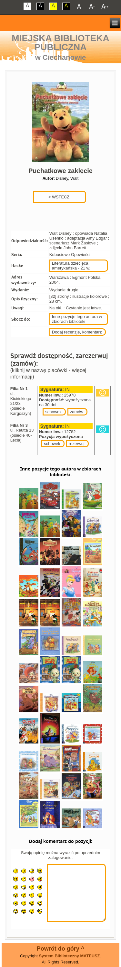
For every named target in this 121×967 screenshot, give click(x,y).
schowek (53, 411)
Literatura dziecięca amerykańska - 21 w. (71, 265)
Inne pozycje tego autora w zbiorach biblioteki (77, 319)
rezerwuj (77, 443)
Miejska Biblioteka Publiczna (60, 42)
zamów (76, 411)
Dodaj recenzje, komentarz (77, 332)
